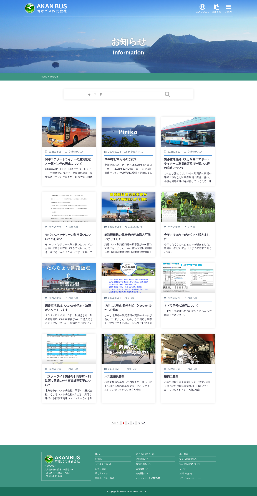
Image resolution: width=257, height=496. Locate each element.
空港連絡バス (142, 468)
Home (44, 77)
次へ (141, 422)
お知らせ (216, 8)
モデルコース (101, 464)
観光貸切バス (142, 473)
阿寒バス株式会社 (45, 8)
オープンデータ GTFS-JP (148, 478)
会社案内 (183, 454)
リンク (182, 468)
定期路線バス (142, 459)
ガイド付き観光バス (145, 454)
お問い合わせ (185, 473)
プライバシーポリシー (190, 478)
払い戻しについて (187, 464)
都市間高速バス (143, 464)
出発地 (98, 459)
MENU (228, 8)
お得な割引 (100, 468)
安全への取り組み (187, 459)
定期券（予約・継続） (106, 478)
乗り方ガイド (101, 473)
